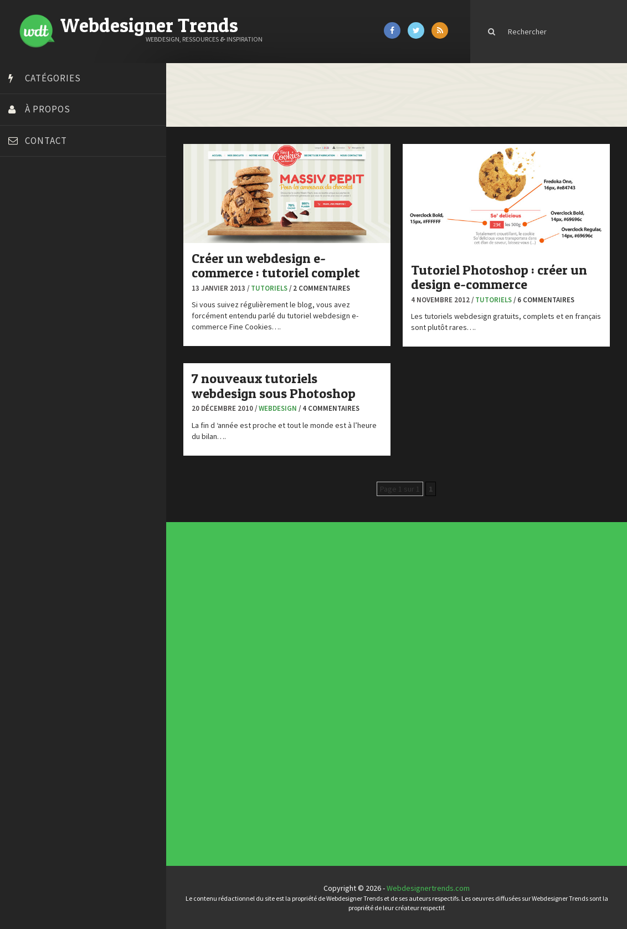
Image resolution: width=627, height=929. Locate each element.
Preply (22, 370)
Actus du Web (276, 674)
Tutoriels (269, 288)
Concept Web (276, 677)
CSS (273, 681)
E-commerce (275, 686)
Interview (274, 690)
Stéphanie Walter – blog (50, 384)
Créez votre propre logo (51, 273)
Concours (275, 679)
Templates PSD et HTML (380, 647)
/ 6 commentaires (543, 299)
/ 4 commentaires (329, 408)
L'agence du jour (276, 692)
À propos (47, 109)
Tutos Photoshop (39, 411)
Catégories (53, 78)
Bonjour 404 (30, 231)
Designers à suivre (277, 683)
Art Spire (25, 204)
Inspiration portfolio (381, 642)
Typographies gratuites (380, 639)
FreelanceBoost (37, 342)
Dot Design (29, 301)
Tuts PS (23, 425)
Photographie (276, 694)
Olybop (23, 356)
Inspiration (275, 688)
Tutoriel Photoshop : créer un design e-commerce (499, 277)
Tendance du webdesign (380, 635)
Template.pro (33, 397)
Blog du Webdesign (43, 218)
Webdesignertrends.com (428, 888)
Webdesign (278, 408)
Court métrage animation (52, 245)
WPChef (24, 439)
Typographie (275, 701)
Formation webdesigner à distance (69, 328)
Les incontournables (381, 632)
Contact (46, 141)
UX (273, 703)
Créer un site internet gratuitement (69, 259)
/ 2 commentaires (319, 288)
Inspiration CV (380, 643)
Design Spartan (36, 287)
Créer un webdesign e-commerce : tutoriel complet (276, 265)
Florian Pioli (30, 314)
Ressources (275, 697)
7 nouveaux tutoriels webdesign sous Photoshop (274, 385)
